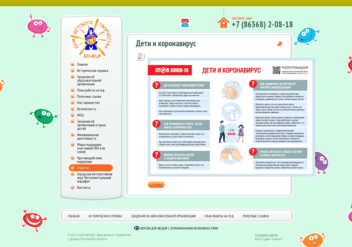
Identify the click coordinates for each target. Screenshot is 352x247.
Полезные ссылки (89, 96)
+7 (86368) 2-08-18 (262, 24)
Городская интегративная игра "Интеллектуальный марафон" (94, 178)
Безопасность (86, 109)
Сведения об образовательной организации (89, 80)
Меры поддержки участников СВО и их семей (91, 148)
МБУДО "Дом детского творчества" (108, 238)
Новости (83, 168)
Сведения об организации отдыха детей (91, 125)
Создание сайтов (266, 238)
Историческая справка (92, 70)
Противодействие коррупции (89, 160)
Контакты (83, 187)
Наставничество (88, 102)
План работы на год (90, 90)
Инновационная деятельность (88, 136)
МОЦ (80, 115)
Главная (82, 64)
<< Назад (156, 184)
